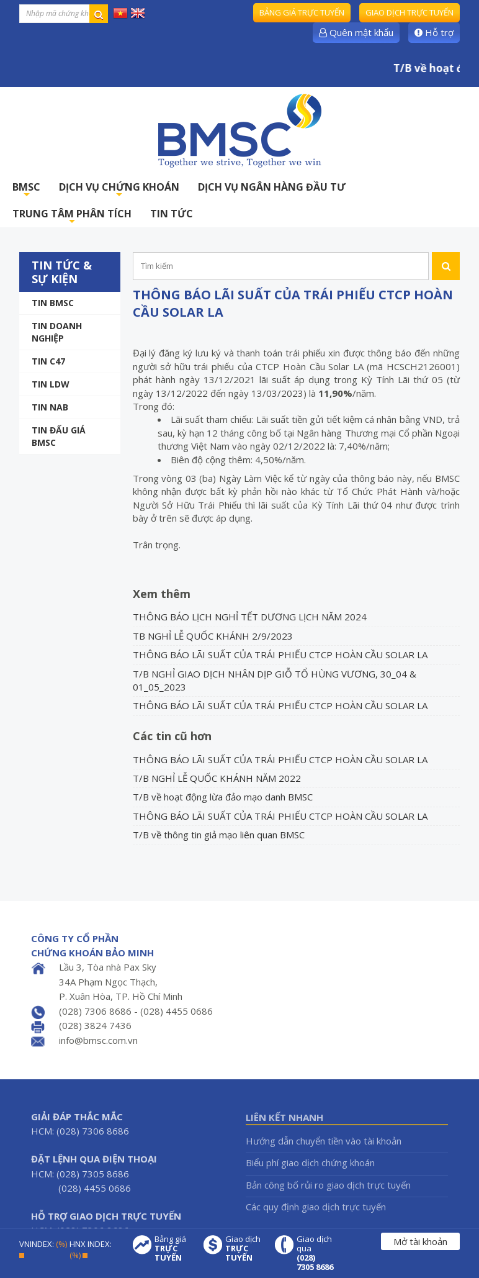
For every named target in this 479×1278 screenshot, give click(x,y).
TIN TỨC (171, 213)
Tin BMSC (53, 303)
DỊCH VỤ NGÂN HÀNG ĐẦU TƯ (272, 187)
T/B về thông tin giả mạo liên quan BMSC (219, 834)
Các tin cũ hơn (172, 735)
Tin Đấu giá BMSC (59, 436)
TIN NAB (50, 407)
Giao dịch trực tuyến (409, 12)
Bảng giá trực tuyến (301, 12)
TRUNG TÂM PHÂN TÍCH (72, 217)
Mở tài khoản (420, 1241)
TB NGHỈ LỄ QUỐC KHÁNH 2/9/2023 (213, 636)
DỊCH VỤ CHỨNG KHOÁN (119, 190)
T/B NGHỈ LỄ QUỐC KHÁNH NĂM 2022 (217, 778)
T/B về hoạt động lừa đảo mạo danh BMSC (223, 797)
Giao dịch (243, 1248)
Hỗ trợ (434, 32)
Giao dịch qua (315, 1253)
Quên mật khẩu (356, 32)
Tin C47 (48, 361)
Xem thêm (161, 593)
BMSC (26, 190)
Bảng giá (173, 1248)
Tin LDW (50, 384)
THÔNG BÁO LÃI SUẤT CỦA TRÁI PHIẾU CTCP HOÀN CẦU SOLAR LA (280, 654)
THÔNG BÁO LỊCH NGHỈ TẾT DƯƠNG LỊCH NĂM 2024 (250, 616)
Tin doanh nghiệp (57, 332)
